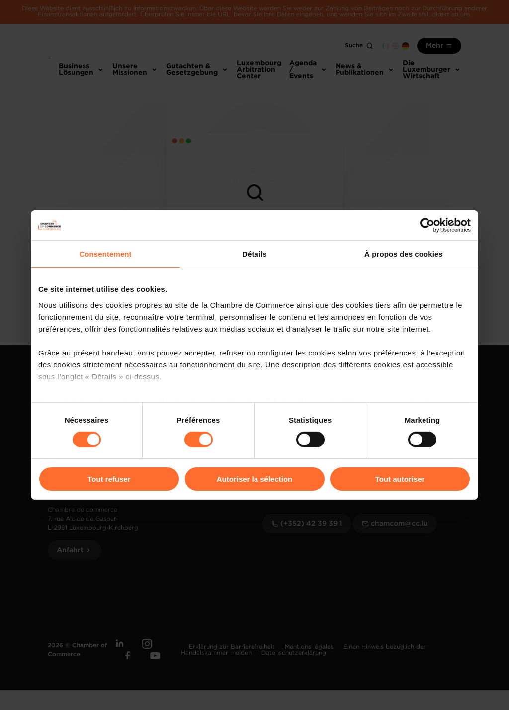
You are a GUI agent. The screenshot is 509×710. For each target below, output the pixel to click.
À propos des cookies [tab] (403, 254)
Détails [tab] (254, 254)
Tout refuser (108, 479)
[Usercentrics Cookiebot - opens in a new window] (427, 225)
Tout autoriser (400, 479)
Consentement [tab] (105, 254)
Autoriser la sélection (255, 479)
